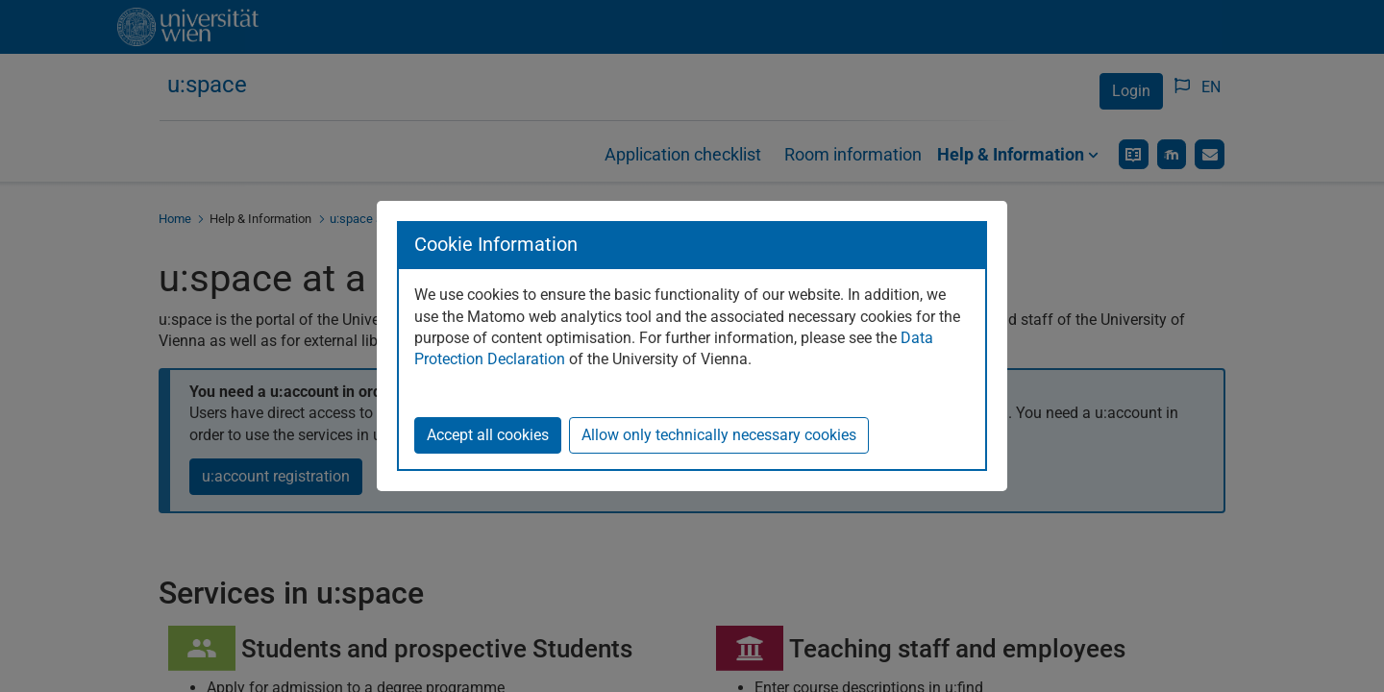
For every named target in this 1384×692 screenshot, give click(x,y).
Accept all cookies (488, 435)
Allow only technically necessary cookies (718, 435)
